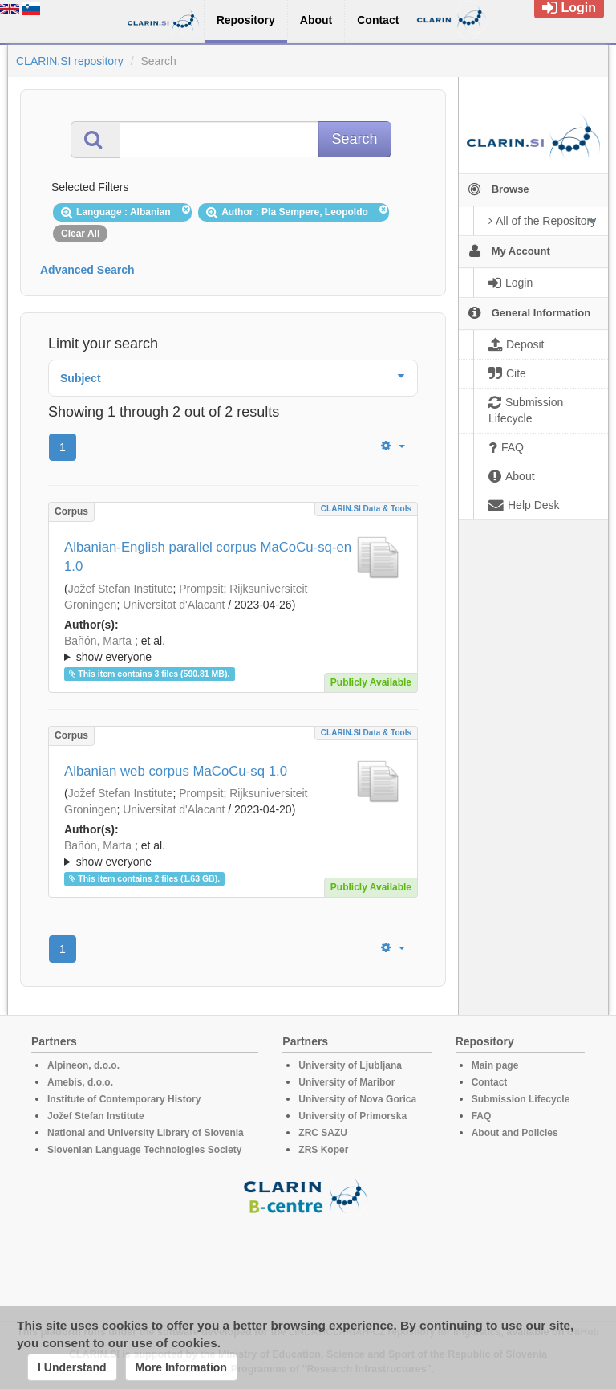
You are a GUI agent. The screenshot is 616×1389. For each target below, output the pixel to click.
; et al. (233, 649)
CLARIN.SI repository (70, 61)
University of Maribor (346, 1082)
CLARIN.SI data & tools (366, 508)
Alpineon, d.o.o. (83, 1065)
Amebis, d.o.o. (80, 1082)
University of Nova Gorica (357, 1099)
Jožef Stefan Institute (120, 588)
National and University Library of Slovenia (145, 1132)
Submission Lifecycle (521, 1099)
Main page (495, 1065)
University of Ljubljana (350, 1065)
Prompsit (201, 588)
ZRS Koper (323, 1149)
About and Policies (515, 1132)
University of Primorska (352, 1116)
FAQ (482, 1116)
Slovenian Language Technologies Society (144, 1149)
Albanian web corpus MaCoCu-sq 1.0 (175, 771)
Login (569, 7)
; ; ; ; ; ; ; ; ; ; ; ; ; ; (233, 649)
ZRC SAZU (322, 1132)
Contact (490, 1082)
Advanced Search (87, 269)
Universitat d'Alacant (174, 604)
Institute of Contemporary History (124, 1099)
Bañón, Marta (98, 640)
